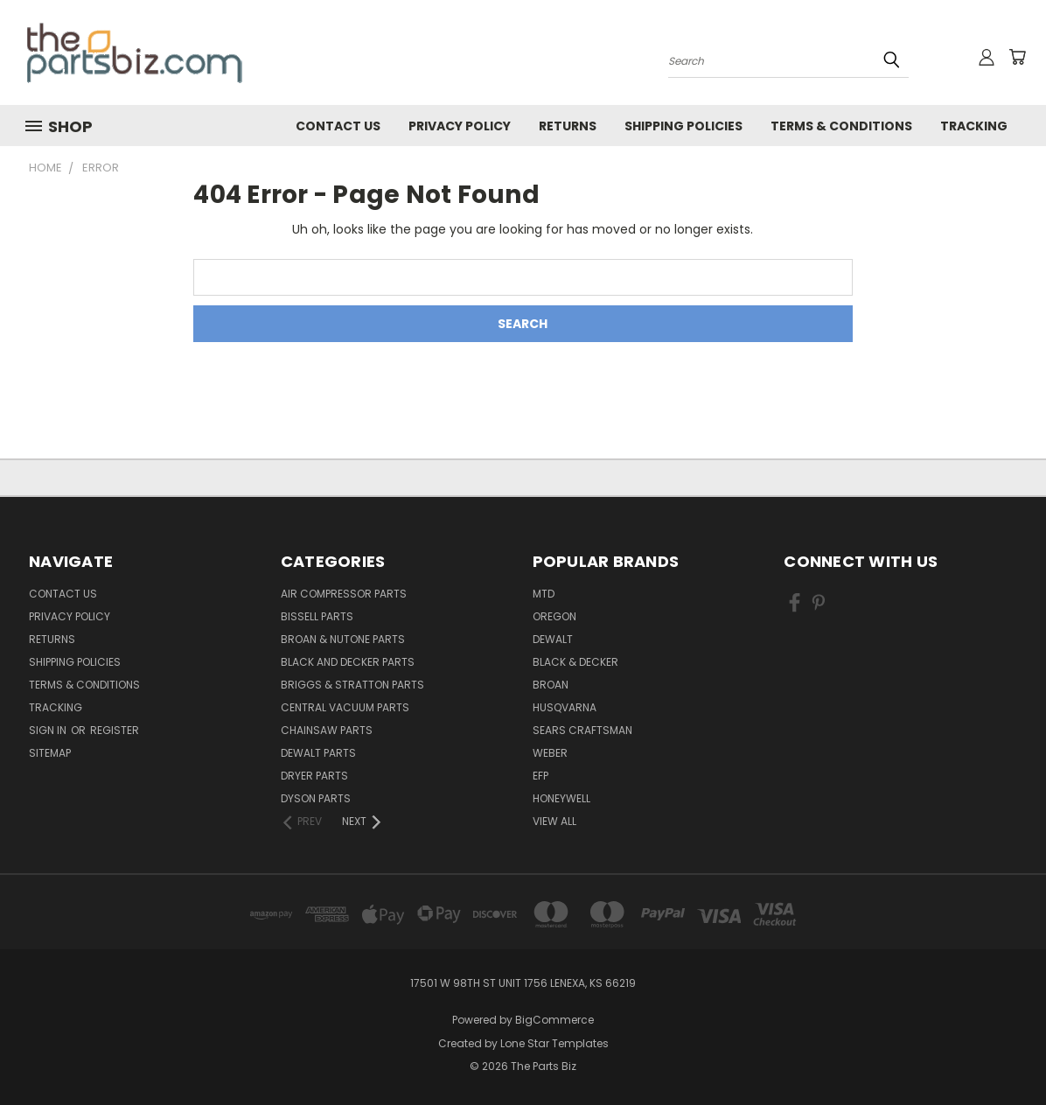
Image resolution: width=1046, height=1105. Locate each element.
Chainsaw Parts (327, 730)
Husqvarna (564, 707)
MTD (543, 593)
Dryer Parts (314, 775)
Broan (550, 684)
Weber (550, 752)
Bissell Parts (317, 616)
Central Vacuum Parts (345, 707)
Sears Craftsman (582, 730)
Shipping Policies (683, 126)
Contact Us (338, 126)
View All (554, 821)
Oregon (554, 616)
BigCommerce (554, 1019)
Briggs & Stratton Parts (352, 684)
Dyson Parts (316, 798)
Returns (567, 126)
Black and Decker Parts (348, 661)
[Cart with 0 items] (1017, 57)
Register (114, 730)
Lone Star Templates (554, 1043)
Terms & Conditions (841, 126)
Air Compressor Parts (344, 593)
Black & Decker (575, 661)
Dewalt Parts (318, 752)
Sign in (49, 730)
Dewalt (553, 639)
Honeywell (561, 798)
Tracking (974, 126)
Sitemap (50, 752)
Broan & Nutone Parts (343, 639)
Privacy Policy (459, 126)
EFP (540, 775)
